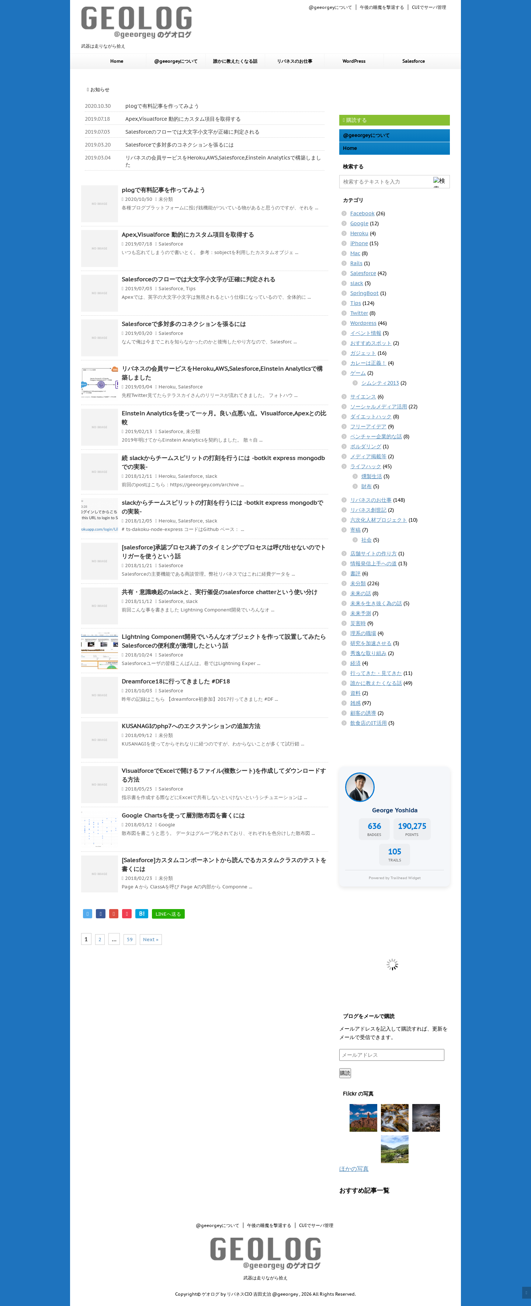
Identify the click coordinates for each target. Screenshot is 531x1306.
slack (211, 476)
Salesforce (413, 61)
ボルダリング (365, 446)
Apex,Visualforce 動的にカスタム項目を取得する (183, 119)
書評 (355, 573)
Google (167, 825)
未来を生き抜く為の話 (376, 603)
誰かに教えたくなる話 (235, 61)
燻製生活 (371, 476)
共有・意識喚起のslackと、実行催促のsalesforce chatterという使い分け (219, 592)
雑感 (355, 703)
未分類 (166, 199)
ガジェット (363, 353)
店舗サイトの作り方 (373, 553)
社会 (366, 540)
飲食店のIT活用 (368, 723)
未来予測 (360, 613)
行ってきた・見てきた (376, 673)
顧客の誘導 (363, 713)
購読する (355, 120)
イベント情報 (365, 333)
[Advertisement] (398, 91)
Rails (356, 263)
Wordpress (363, 323)
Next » (151, 939)
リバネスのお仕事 (294, 61)
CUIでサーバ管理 (429, 7)
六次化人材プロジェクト (378, 520)
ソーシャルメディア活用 (378, 406)
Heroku (167, 387)
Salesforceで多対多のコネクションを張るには (179, 144)
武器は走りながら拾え (265, 1278)
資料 (355, 693)
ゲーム (358, 373)
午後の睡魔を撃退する (382, 7)
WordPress (354, 61)
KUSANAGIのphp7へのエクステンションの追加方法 (191, 726)
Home (116, 61)
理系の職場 (363, 633)
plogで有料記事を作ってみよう (162, 106)
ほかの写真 (354, 1168)
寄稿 (355, 530)
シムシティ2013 (380, 383)
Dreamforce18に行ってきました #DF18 (176, 681)
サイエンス (363, 396)
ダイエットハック (371, 416)
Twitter (359, 313)
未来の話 (360, 593)
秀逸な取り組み (368, 653)
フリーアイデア (368, 426)
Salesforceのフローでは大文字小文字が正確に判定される (192, 131)
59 (130, 939)
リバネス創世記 (368, 510)
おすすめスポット (371, 343)
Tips (190, 288)
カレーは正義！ (368, 363)
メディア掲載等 (368, 456)
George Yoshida (394, 810)
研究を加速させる (371, 643)
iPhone (359, 243)
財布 (366, 486)
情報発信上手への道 (373, 563)
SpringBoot (364, 293)
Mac (355, 253)
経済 (355, 663)
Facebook (362, 213)
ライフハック (365, 466)
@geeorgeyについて (330, 7)
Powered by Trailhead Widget (395, 877)
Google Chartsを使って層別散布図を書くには (183, 815)
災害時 (358, 623)
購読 (345, 1073)
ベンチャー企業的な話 (376, 436)
